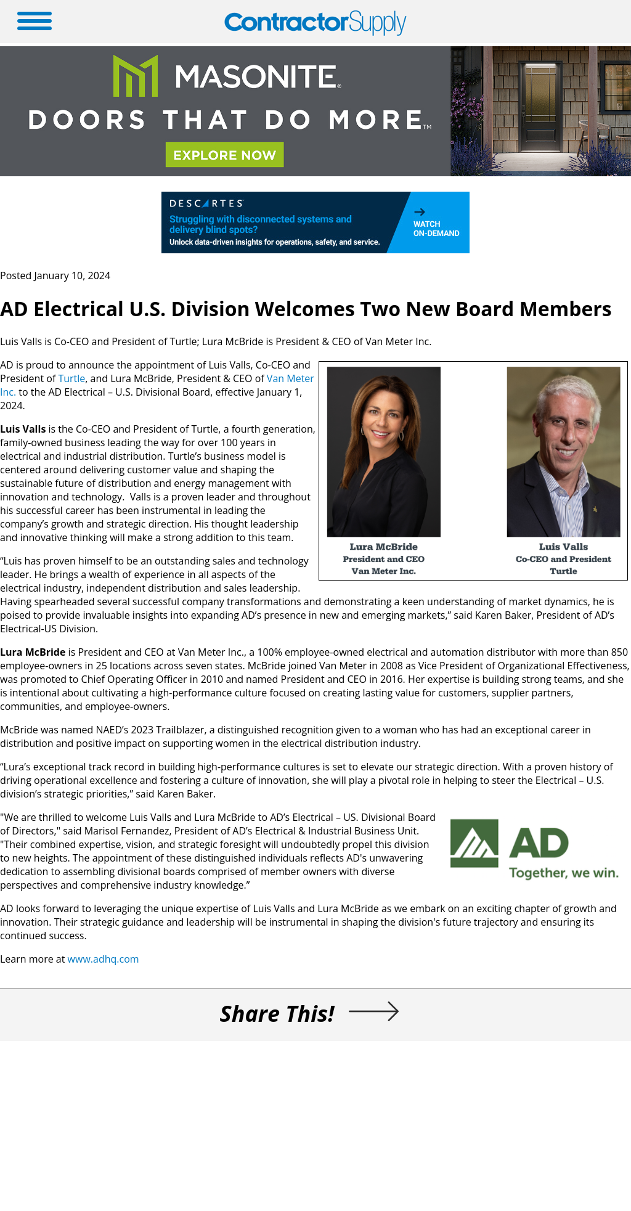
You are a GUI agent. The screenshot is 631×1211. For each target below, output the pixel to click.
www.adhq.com (103, 959)
